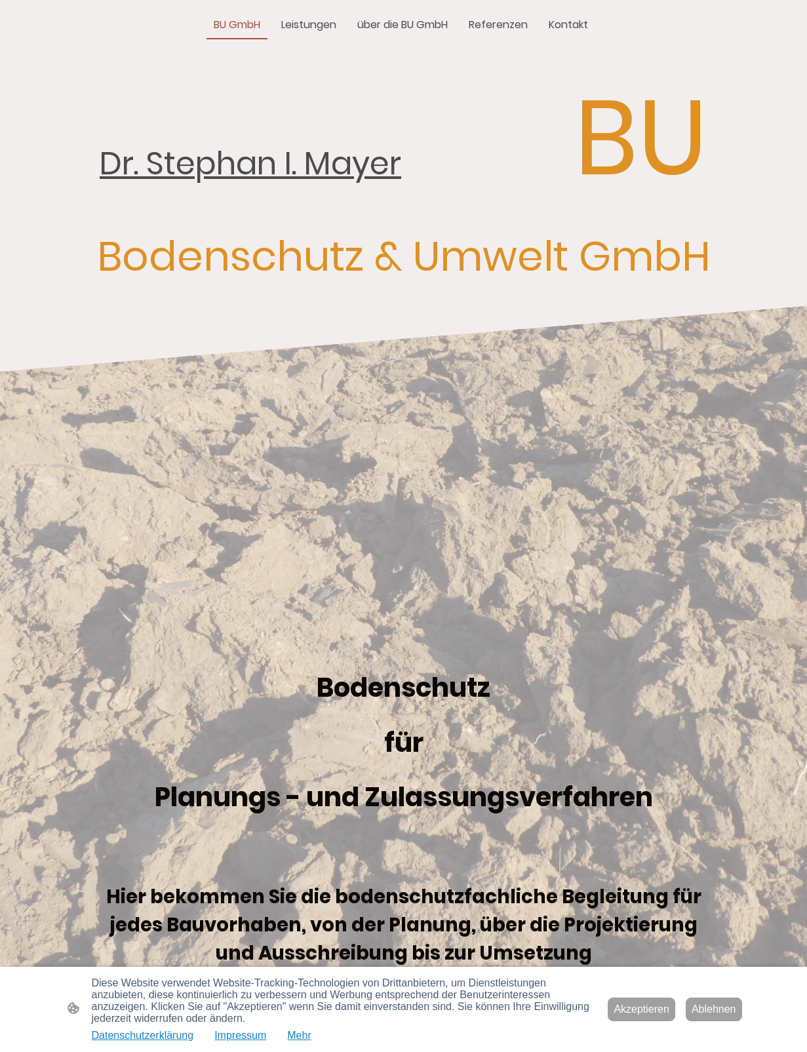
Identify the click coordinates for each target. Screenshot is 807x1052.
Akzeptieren (641, 1009)
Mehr (299, 1035)
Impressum (240, 1035)
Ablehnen (714, 1009)
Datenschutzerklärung (143, 1035)
